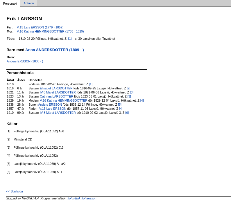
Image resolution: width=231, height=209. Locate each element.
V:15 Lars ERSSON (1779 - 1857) (40, 27)
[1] (70, 38)
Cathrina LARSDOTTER (56, 96)
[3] (131, 92)
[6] (127, 112)
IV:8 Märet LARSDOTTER (58, 92)
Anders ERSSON (50, 104)
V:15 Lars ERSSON (52, 108)
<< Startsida (14, 191)
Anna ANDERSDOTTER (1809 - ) (54, 50)
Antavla (29, 3)
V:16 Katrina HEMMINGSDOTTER (63, 100)
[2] (128, 88)
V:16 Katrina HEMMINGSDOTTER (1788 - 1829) (50, 31)
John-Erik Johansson (81, 198)
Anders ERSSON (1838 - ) (25, 61)
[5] (119, 104)
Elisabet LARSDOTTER (56, 88)
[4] (142, 100)
